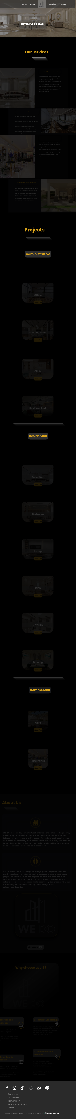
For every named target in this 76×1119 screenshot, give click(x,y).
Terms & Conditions (17, 1104)
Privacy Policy (14, 1101)
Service (51, 4)
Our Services (13, 1097)
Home (22, 4)
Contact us (13, 1094)
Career (11, 1107)
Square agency (51, 1113)
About (31, 4)
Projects (61, 4)
